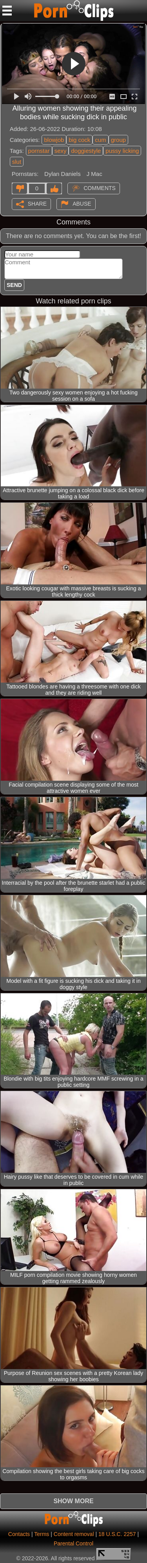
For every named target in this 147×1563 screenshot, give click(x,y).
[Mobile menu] (7, 10)
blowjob (54, 139)
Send (14, 285)
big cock (79, 139)
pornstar (39, 150)
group (118, 139)
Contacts (19, 1534)
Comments (99, 188)
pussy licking (122, 150)
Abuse (82, 203)
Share (37, 203)
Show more (73, 1501)
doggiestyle (86, 150)
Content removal (74, 1534)
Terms (41, 1534)
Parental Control (73, 1543)
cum (100, 139)
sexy (60, 150)
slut (16, 161)
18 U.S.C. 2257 (117, 1534)
